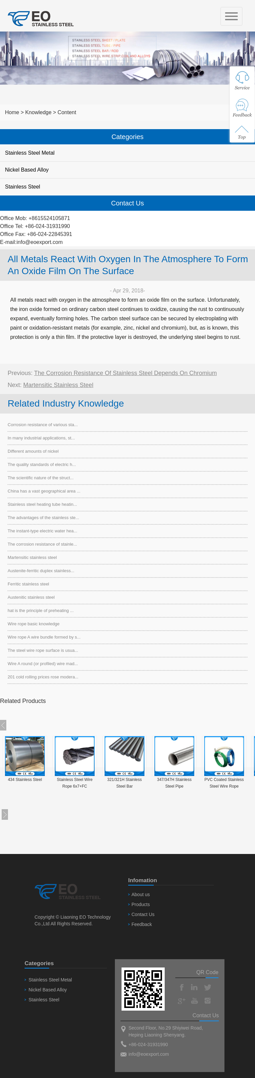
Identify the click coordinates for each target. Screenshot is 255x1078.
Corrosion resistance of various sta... (43, 424)
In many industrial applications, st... (41, 437)
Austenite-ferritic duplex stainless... (41, 570)
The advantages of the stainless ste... (43, 517)
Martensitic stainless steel (58, 385)
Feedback (141, 924)
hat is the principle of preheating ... (41, 610)
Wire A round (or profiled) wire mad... (43, 663)
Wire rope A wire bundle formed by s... (44, 637)
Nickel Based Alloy (27, 170)
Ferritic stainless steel (28, 583)
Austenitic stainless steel (31, 597)
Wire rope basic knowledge (33, 623)
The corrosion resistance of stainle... (42, 544)
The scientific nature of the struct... (41, 477)
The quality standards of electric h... (42, 464)
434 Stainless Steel (25, 779)
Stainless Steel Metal (29, 153)
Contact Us (142, 914)
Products (140, 904)
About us (140, 894)
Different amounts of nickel (33, 451)
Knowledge (38, 112)
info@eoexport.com (40, 242)
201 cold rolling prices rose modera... (43, 676)
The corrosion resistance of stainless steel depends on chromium (125, 373)
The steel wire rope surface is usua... (43, 650)
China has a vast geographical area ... (44, 491)
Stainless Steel (22, 187)
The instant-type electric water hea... (42, 530)
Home (12, 112)
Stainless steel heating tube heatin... (42, 504)
